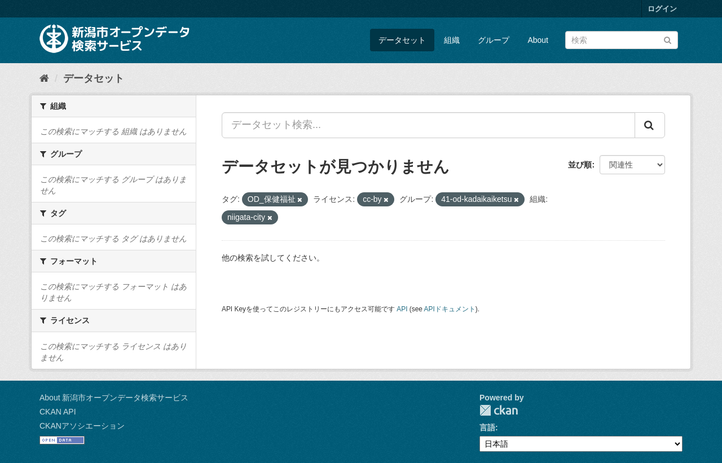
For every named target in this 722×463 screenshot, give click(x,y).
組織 (452, 40)
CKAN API (57, 411)
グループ (493, 40)
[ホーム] (44, 78)
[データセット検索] (621, 40)
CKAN (498, 410)
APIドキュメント (450, 309)
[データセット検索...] (428, 125)
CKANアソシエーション (82, 425)
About (537, 40)
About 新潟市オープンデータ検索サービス (113, 397)
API (402, 309)
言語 (487, 427)
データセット (402, 40)
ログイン (662, 9)
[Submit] (667, 39)
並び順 (580, 164)
